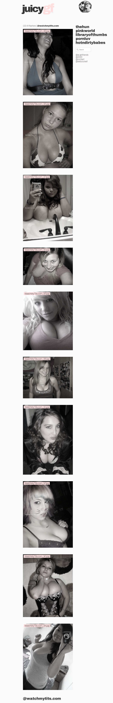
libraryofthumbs (91, 35)
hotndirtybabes (90, 43)
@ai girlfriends (82, 55)
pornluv (83, 39)
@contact (80, 59)
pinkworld (85, 31)
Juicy (37, 8)
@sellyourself (82, 61)
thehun (82, 27)
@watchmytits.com (48, 26)
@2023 (79, 57)
